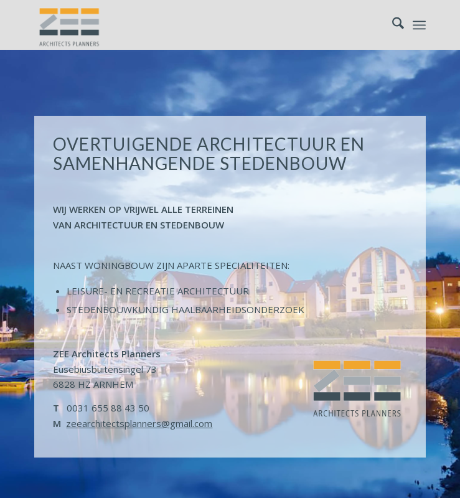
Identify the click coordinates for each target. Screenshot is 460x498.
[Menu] (419, 25)
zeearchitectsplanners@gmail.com (139, 423)
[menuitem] (392, 25)
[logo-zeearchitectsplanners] (190, 25)
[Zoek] (392, 25)
